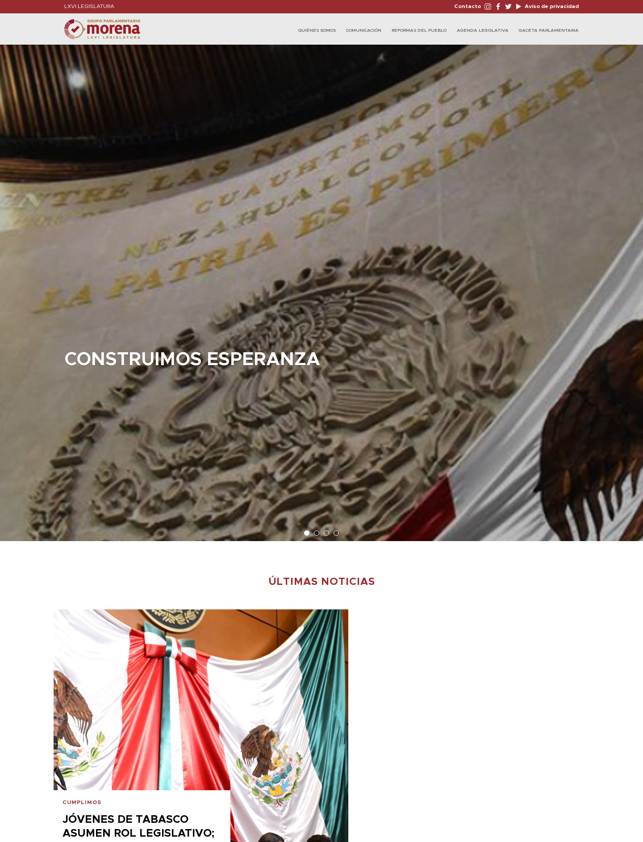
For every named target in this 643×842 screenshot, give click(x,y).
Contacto (467, 6)
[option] (321, 288)
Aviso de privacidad (551, 6)
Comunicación (363, 30)
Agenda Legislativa (483, 30)
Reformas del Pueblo (419, 30)
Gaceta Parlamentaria (549, 30)
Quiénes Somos (317, 30)
